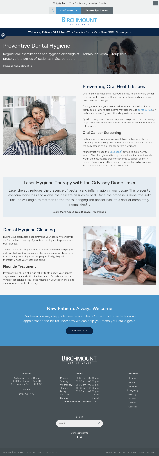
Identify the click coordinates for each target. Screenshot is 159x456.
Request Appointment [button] (97, 10)
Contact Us (78, 330)
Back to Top (151, 452)
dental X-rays (145, 109)
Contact (132, 406)
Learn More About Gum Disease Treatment (78, 211)
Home (132, 378)
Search (133, 452)
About (132, 382)
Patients (132, 398)
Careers (132, 402)
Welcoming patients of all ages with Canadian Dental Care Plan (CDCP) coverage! (78, 32)
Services (132, 386)
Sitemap (141, 452)
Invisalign (132, 394)
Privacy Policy (111, 452)
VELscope (115, 151)
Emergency (132, 390)
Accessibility (124, 452)
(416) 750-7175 (26, 394)
